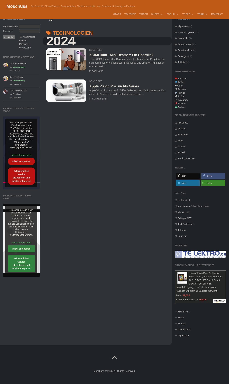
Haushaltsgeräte (186, 32)
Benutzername (10, 26)
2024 (61, 41)
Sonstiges (95, 50)
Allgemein (182, 26)
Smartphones (184, 44)
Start (117, 14)
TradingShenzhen (186, 158)
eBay (180, 85)
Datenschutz (184, 329)
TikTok (143, 14)
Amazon (182, 89)
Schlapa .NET (184, 218)
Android (181, 107)
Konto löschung (16, 77)
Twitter (181, 82)
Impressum (183, 335)
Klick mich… (184, 311)
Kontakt (217, 14)
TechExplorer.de (186, 224)
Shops (155, 14)
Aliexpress (183, 122)
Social (181, 317)
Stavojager (17, 94)
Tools (186, 14)
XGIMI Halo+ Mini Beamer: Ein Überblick (121, 55)
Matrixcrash (183, 212)
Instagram (183, 100)
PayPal (181, 93)
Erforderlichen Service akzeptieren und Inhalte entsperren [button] (21, 176)
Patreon (182, 103)
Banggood (183, 134)
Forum (171, 14)
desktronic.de (184, 200)
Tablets (181, 62)
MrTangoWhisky (19, 67)
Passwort (7, 31)
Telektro (182, 230)
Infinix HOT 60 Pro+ (18, 63)
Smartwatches (185, 50)
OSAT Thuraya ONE (18, 90)
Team (200, 14)
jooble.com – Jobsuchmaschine (193, 206)
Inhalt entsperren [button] (21, 161)
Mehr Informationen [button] (21, 155)
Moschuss (17, 6)
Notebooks (183, 38)
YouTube (130, 14)
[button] (188, 176)
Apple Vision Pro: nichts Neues (114, 86)
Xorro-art (182, 236)
